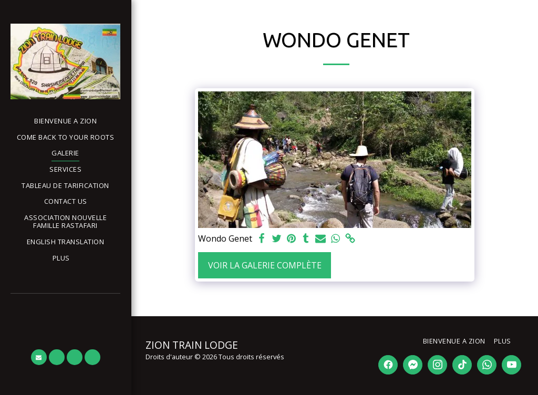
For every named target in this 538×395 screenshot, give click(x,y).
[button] (39, 357)
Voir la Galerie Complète (265, 265)
